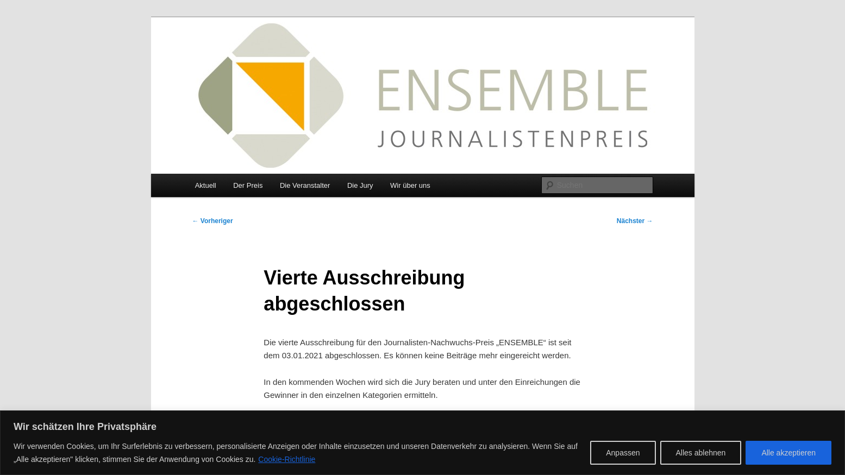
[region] (422, 442)
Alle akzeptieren (788, 452)
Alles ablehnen (701, 452)
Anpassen (623, 452)
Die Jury (360, 185)
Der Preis (247, 185)
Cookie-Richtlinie (286, 459)
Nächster (635, 221)
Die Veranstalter (305, 185)
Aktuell (205, 185)
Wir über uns (410, 185)
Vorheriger (212, 221)
